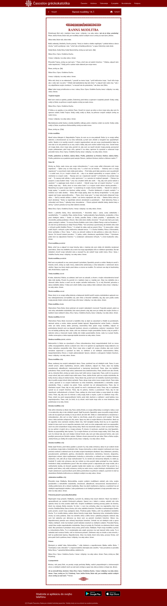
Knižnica (94, 3)
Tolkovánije (104, 3)
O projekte (114, 3)
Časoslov (51, 3)
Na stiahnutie (126, 3)
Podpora (137, 3)
